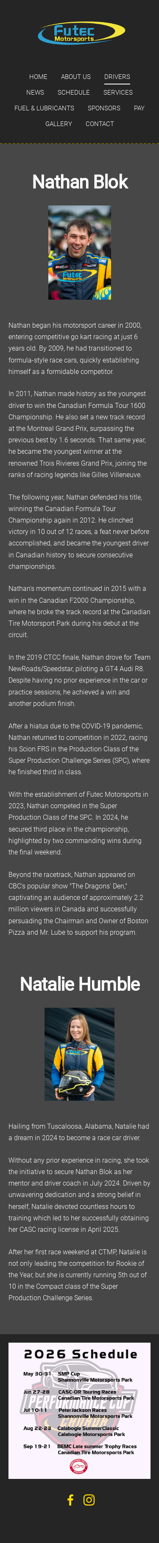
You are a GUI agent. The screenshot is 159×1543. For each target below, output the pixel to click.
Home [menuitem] (38, 77)
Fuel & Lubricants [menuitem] (44, 108)
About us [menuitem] (76, 77)
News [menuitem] (35, 92)
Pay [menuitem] (139, 108)
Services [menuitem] (118, 92)
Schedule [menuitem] (74, 92)
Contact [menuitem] (100, 124)
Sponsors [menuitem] (104, 108)
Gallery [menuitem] (58, 124)
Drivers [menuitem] (117, 77)
